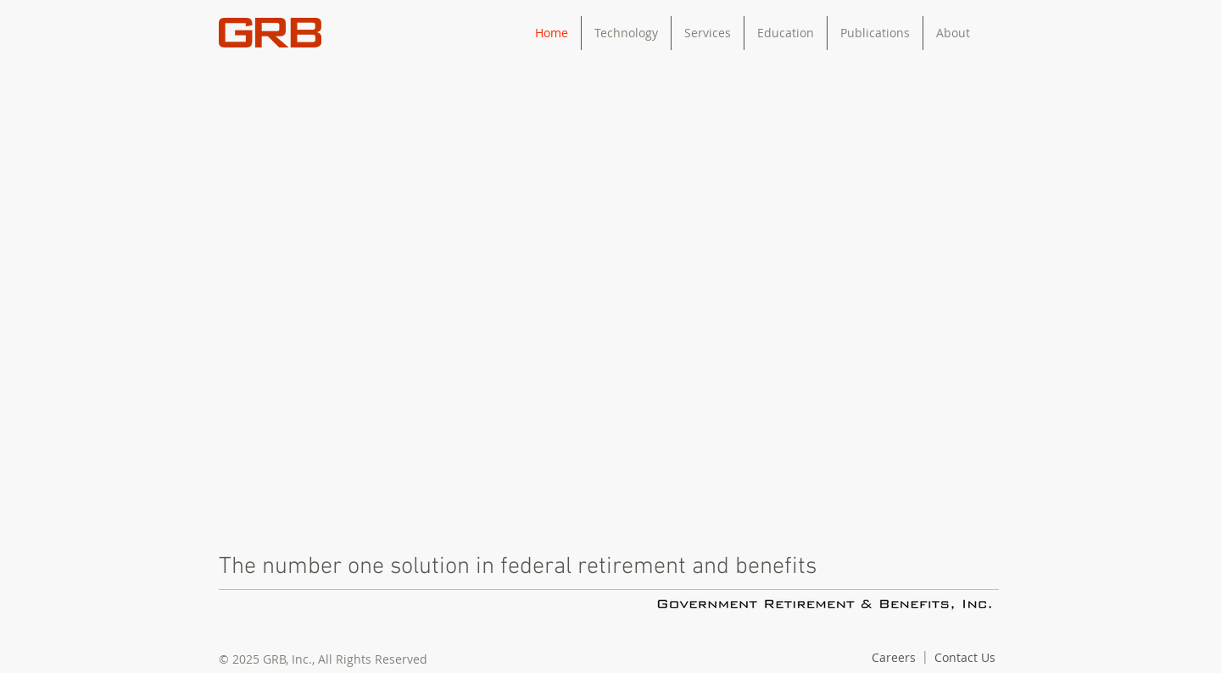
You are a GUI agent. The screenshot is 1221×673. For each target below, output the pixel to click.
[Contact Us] (965, 657)
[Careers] (893, 657)
